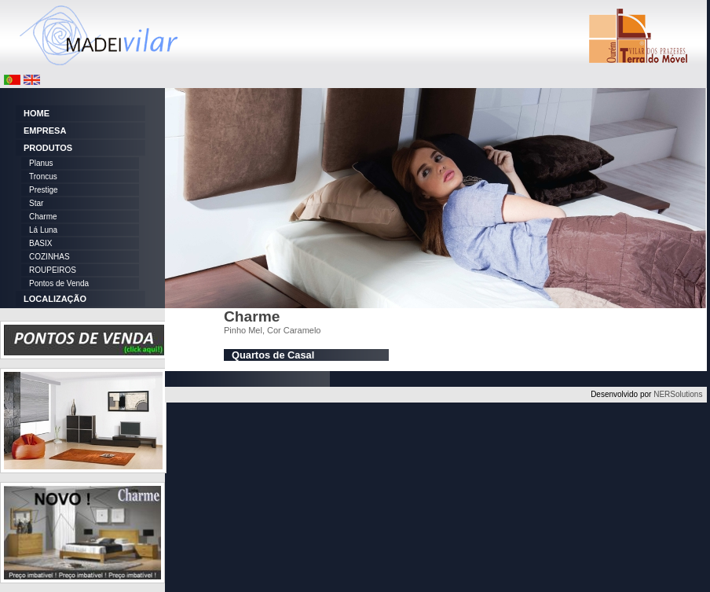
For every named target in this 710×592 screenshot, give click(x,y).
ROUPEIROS (52, 270)
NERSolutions (677, 394)
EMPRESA (45, 130)
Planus (41, 163)
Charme (43, 216)
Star (36, 203)
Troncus (43, 176)
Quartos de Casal (273, 355)
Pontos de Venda (59, 283)
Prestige (43, 190)
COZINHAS (49, 256)
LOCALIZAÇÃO (55, 298)
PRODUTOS (48, 148)
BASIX (40, 243)
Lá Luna (43, 230)
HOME (36, 113)
